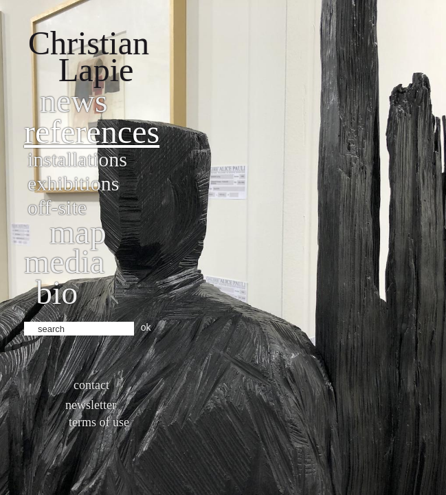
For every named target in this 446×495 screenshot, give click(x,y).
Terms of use (99, 422)
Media (64, 261)
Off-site (57, 207)
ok (146, 327)
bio (57, 292)
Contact (91, 385)
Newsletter (90, 405)
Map (78, 232)
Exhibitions (73, 183)
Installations (77, 159)
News (74, 100)
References (91, 131)
